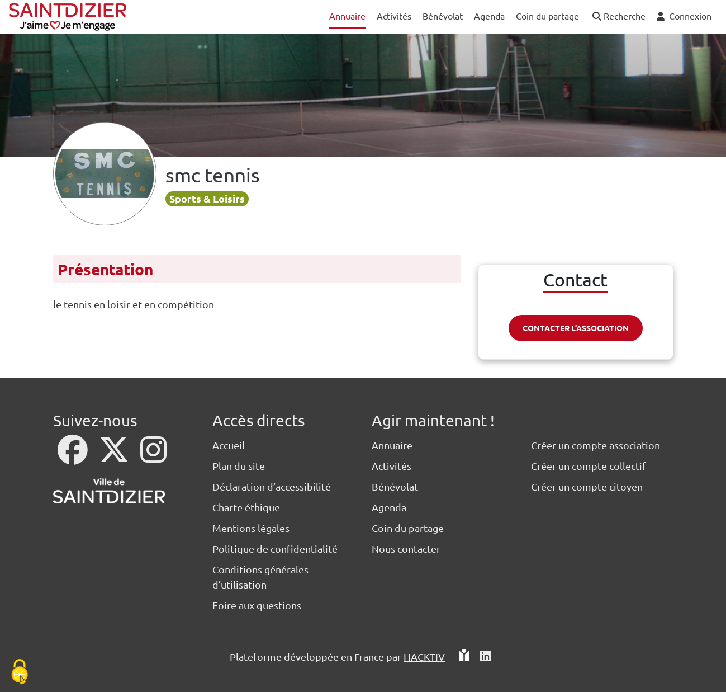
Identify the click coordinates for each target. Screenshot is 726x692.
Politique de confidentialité (275, 548)
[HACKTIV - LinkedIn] (485, 656)
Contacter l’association (576, 328)
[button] (618, 16)
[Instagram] (153, 457)
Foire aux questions (256, 605)
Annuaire (392, 445)
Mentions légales (251, 528)
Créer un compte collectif (588, 466)
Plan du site (238, 466)
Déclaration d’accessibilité (271, 486)
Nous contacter (406, 548)
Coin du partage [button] (547, 15)
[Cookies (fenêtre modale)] (19, 672)
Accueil (228, 445)
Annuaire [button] (347, 15)
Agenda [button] (489, 15)
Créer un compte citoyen (587, 486)
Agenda (389, 507)
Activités (391, 466)
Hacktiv (424, 656)
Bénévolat (395, 486)
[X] (115, 457)
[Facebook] (73, 457)
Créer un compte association (595, 445)
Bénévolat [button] (443, 15)
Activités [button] (394, 15)
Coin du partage (408, 528)
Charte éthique (246, 507)
